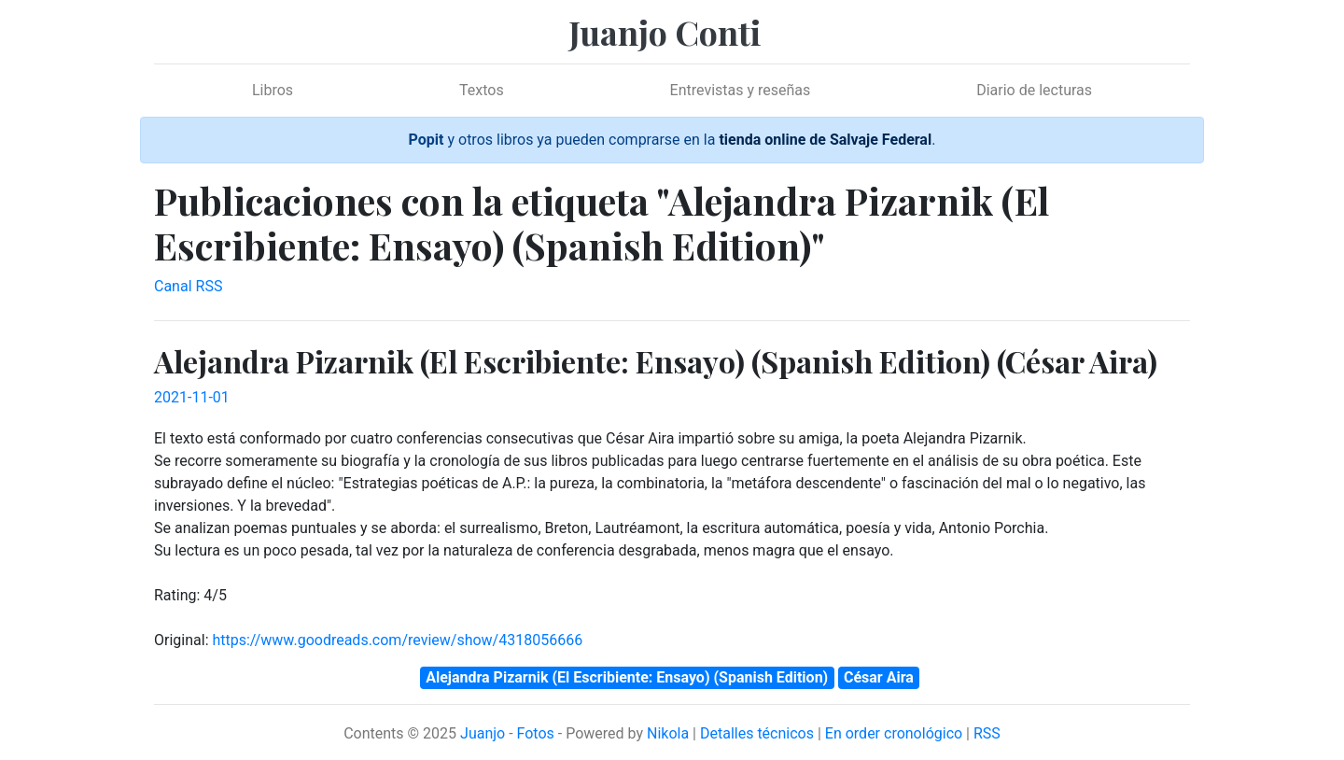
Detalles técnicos (757, 733)
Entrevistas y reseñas (740, 90)
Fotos (535, 733)
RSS (987, 733)
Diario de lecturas (1034, 90)
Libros (272, 90)
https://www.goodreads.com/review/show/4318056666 (397, 640)
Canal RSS (188, 286)
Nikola (668, 733)
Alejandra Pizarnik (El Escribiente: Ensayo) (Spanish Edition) (627, 677)
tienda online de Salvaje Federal (825, 139)
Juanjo (482, 733)
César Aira (879, 677)
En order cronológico (893, 733)
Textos (481, 90)
